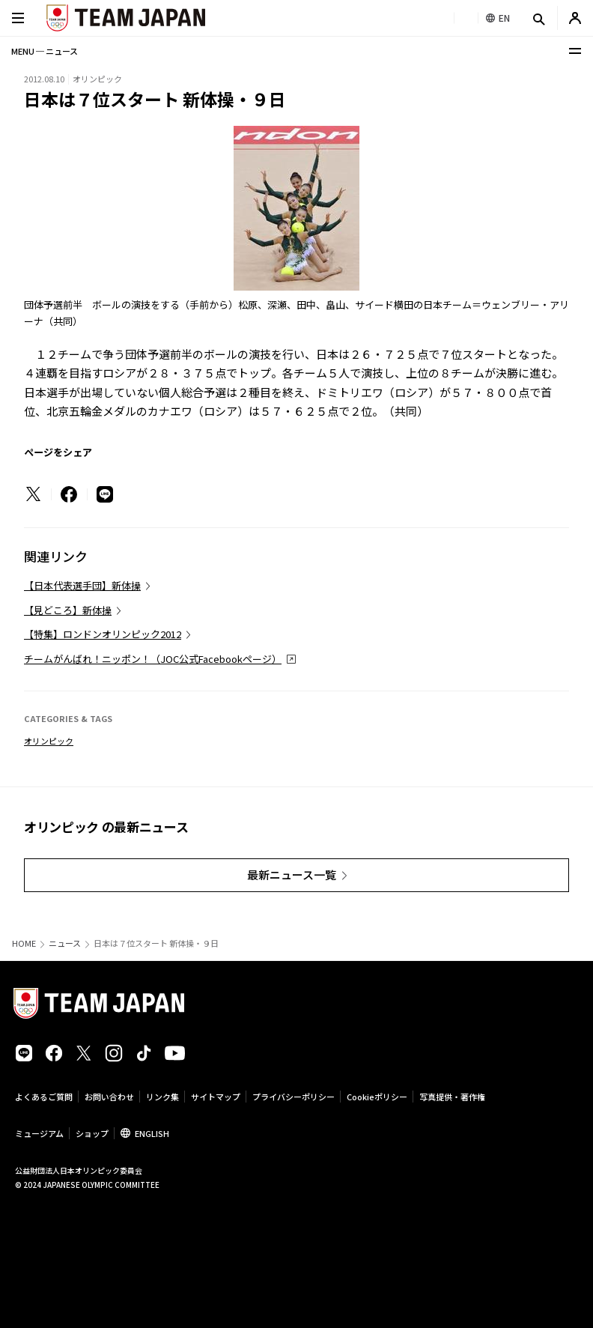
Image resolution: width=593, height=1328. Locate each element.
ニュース (65, 943)
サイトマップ (215, 1097)
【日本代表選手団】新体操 (82, 585)
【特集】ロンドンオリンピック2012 (102, 634)
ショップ (92, 1133)
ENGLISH (152, 1133)
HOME (24, 943)
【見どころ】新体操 (68, 610)
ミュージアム (39, 1133)
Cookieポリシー (377, 1097)
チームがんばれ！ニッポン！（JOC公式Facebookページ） (153, 659)
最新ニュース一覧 (291, 874)
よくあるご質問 (44, 1097)
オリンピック (48, 741)
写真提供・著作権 (452, 1097)
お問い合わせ (109, 1097)
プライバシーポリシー (293, 1097)
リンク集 (162, 1097)
